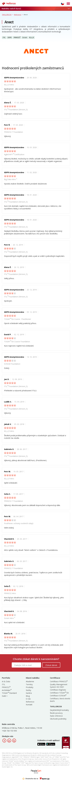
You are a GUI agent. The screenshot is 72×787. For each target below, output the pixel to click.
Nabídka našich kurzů (36, 8)
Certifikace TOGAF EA (59, 693)
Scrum (24, 37)
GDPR (9, 37)
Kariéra (29, 693)
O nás (28, 699)
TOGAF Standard (9, 693)
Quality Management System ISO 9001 (58, 685)
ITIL (4, 37)
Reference (30, 702)
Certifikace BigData (58, 690)
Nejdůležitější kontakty (59, 710)
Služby (28, 690)
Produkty (29, 687)
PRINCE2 (17, 37)
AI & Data (6, 681)
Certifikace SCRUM (58, 695)
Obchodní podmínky (58, 719)
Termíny (29, 684)
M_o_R (31, 37)
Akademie (30, 681)
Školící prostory (56, 713)
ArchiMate (6, 690)
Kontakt (29, 704)
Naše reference (56, 716)
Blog (28, 696)
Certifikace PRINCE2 (58, 681)
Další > (5, 696)
